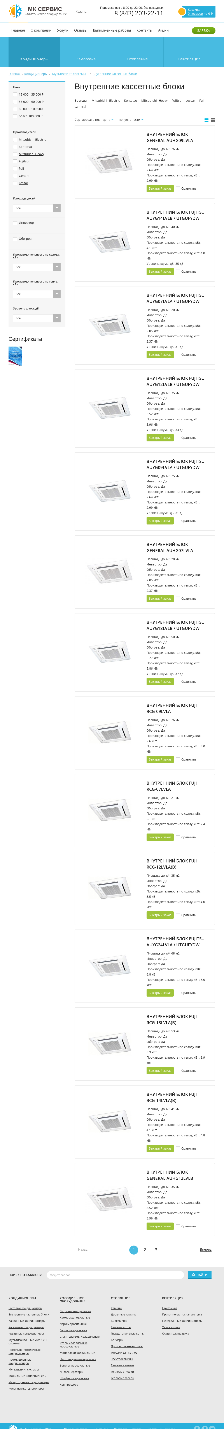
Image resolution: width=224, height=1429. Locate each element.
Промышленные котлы (127, 1346)
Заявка (203, 30)
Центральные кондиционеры (182, 1321)
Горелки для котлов (124, 1352)
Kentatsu (130, 100)
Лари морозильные (73, 1324)
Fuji (202, 100)
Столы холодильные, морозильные (74, 1344)
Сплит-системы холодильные (80, 1336)
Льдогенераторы (71, 1372)
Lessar (190, 100)
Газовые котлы (121, 1327)
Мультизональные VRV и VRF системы (28, 1341)
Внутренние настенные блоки (29, 1314)
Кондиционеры (34, 58)
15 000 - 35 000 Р (31, 94)
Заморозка (86, 58)
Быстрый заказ (160, 188)
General (80, 107)
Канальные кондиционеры (27, 1321)
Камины (116, 1308)
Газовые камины (122, 1365)
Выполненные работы (112, 30)
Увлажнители (171, 1327)
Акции (163, 30)
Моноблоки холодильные (77, 1353)
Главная (18, 30)
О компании (41, 30)
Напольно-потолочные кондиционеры (24, 1351)
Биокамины (119, 1321)
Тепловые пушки (122, 1372)
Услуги (62, 30)
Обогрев (25, 238)
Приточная (169, 1308)
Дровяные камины (123, 1314)
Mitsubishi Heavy (154, 100)
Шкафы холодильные (74, 1378)
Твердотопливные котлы (127, 1333)
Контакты (144, 30)
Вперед (206, 1249)
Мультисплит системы (24, 1369)
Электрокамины (122, 1359)
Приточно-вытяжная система (182, 1314)
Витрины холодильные (75, 1311)
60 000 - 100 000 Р (32, 108)
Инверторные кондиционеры (29, 1382)
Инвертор (26, 222)
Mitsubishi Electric (106, 100)
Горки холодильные (73, 1330)
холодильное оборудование (72, 1299)
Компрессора (69, 1384)
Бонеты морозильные (75, 1365)
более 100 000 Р (30, 116)
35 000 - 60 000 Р (31, 101)
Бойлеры (117, 1340)
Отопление (137, 58)
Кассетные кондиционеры (26, 1327)
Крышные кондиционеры (26, 1333)
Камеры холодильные (75, 1317)
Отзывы (80, 30)
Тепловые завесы (122, 1378)
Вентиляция (189, 58)
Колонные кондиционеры (26, 1388)
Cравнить (188, 188)
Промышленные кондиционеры (20, 1361)
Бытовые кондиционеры (25, 1308)
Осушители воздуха (175, 1333)
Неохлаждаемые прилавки (78, 1359)
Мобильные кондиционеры (28, 1376)
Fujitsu (177, 100)
